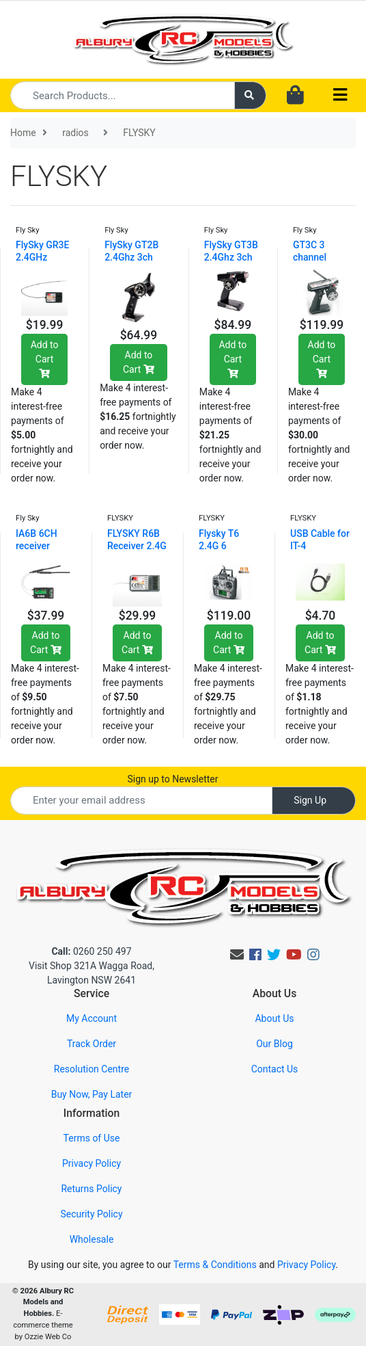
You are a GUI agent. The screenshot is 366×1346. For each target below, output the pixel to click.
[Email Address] (141, 801)
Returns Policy (91, 1188)
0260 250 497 (91, 951)
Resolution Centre (91, 1069)
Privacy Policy (91, 1163)
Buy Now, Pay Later (91, 1094)
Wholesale (92, 1239)
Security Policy (91, 1214)
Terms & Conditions (215, 1264)
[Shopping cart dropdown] (295, 95)
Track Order (91, 1043)
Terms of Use (92, 1138)
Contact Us (274, 1069)
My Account (91, 1018)
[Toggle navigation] (340, 95)
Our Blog (274, 1043)
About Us (274, 1018)
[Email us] (237, 955)
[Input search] (122, 95)
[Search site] (250, 95)
